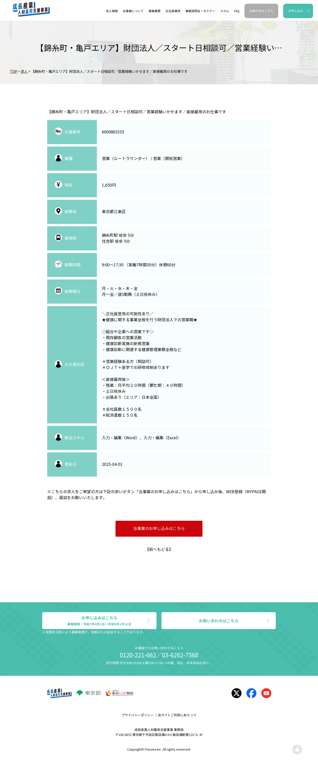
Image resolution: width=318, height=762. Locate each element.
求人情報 (112, 11)
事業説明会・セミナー (200, 11)
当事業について (133, 11)
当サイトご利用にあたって (177, 715)
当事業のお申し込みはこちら (159, 528)
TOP (13, 72)
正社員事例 (172, 11)
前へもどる (159, 549)
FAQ (236, 11)
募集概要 (154, 11)
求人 (24, 72)
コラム (224, 11)
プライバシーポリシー (137, 715)
